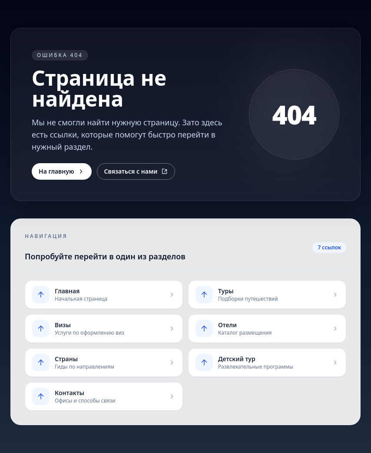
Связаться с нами (136, 171)
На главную (62, 171)
